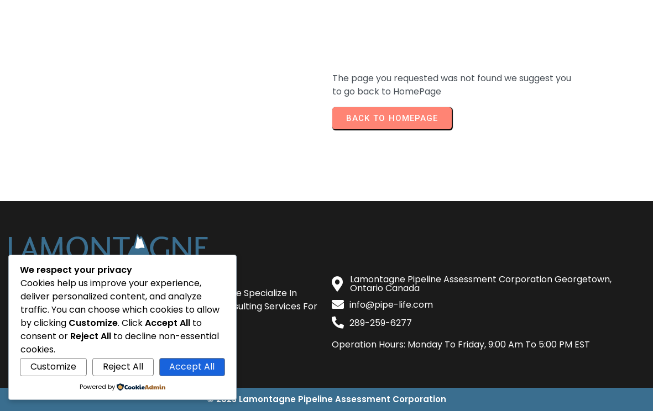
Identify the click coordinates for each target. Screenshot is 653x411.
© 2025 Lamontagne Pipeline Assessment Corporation (326, 399)
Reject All (123, 366)
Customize (53, 366)
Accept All (192, 366)
